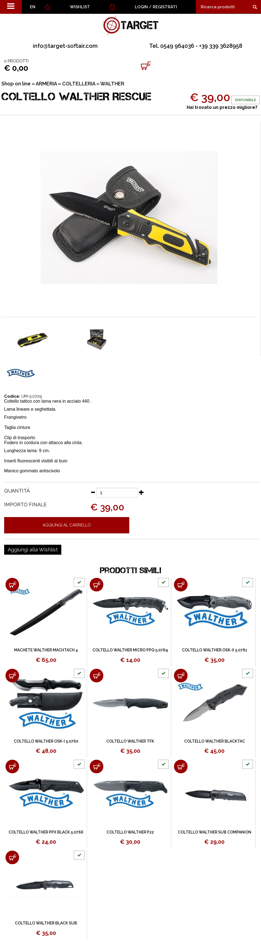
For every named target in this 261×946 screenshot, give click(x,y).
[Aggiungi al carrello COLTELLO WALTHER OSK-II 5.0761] (181, 584)
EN (32, 6)
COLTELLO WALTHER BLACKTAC (214, 741)
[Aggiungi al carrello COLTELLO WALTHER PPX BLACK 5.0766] (12, 766)
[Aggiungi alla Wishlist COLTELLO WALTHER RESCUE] (32, 550)
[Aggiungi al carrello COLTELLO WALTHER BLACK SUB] (12, 857)
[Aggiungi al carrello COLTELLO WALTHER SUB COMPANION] (181, 766)
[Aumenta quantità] (141, 492)
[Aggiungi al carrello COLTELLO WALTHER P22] (96, 766)
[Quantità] (117, 492)
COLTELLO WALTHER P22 (130, 832)
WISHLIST (80, 6)
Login (141, 6)
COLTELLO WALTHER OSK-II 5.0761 (214, 650)
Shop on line (16, 84)
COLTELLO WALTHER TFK (130, 741)
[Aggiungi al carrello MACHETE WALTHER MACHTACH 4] (12, 584)
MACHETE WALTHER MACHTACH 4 (46, 650)
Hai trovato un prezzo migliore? (222, 107)
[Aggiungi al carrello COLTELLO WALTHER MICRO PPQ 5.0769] (96, 584)
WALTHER (112, 84)
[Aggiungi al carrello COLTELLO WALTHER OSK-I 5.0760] (12, 675)
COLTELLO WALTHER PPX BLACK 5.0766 (46, 832)
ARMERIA (46, 84)
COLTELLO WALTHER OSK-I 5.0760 (46, 741)
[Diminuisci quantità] (92, 492)
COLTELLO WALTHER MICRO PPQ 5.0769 (130, 650)
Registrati (165, 6)
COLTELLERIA (78, 84)
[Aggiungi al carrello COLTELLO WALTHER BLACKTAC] (181, 675)
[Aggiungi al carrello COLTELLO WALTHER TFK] (96, 675)
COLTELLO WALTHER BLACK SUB (46, 923)
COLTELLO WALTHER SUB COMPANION (214, 832)
